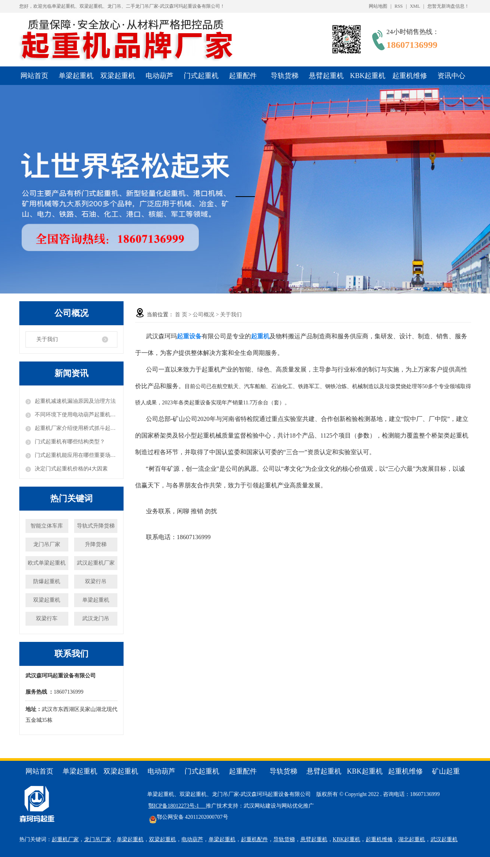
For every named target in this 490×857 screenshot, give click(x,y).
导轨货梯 (284, 76)
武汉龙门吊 (95, 618)
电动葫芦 (159, 76)
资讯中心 (451, 76)
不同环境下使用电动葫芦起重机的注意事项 (76, 414)
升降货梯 (96, 544)
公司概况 (203, 314)
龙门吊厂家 (46, 544)
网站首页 (34, 76)
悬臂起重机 (326, 76)
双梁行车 (47, 618)
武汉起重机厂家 (96, 563)
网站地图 (378, 6)
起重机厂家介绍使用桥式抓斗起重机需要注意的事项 (76, 428)
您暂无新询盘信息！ (448, 6)
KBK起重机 (367, 76)
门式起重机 (201, 76)
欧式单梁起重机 (47, 563)
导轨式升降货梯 (96, 526)
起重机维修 (409, 76)
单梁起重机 (76, 76)
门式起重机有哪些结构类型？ (70, 442)
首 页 (181, 314)
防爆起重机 (46, 581)
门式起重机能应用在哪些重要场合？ (76, 455)
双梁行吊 (96, 581)
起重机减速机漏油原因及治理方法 (75, 401)
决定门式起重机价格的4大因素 (71, 469)
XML (415, 6)
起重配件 (243, 76)
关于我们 (47, 339)
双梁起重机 (117, 76)
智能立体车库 (47, 526)
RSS (399, 6)
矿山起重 (446, 771)
